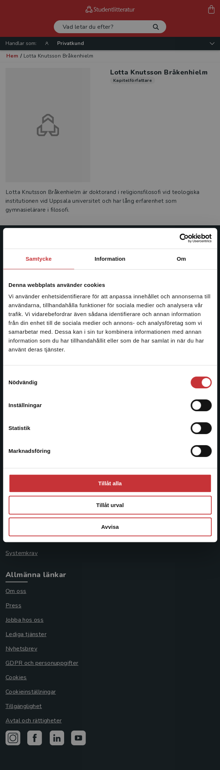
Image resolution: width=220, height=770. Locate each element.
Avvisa (110, 527)
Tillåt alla (110, 483)
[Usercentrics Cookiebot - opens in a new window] (179, 238)
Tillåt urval (110, 505)
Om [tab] (181, 259)
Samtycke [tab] (38, 259)
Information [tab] (110, 259)
